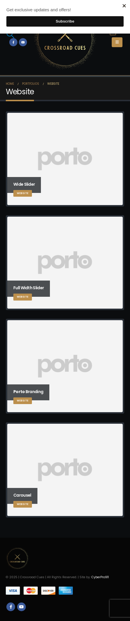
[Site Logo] (65, 38)
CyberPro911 (100, 577)
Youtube (21, 606)
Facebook (10, 606)
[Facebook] (13, 42)
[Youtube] (23, 42)
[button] (10, 34)
